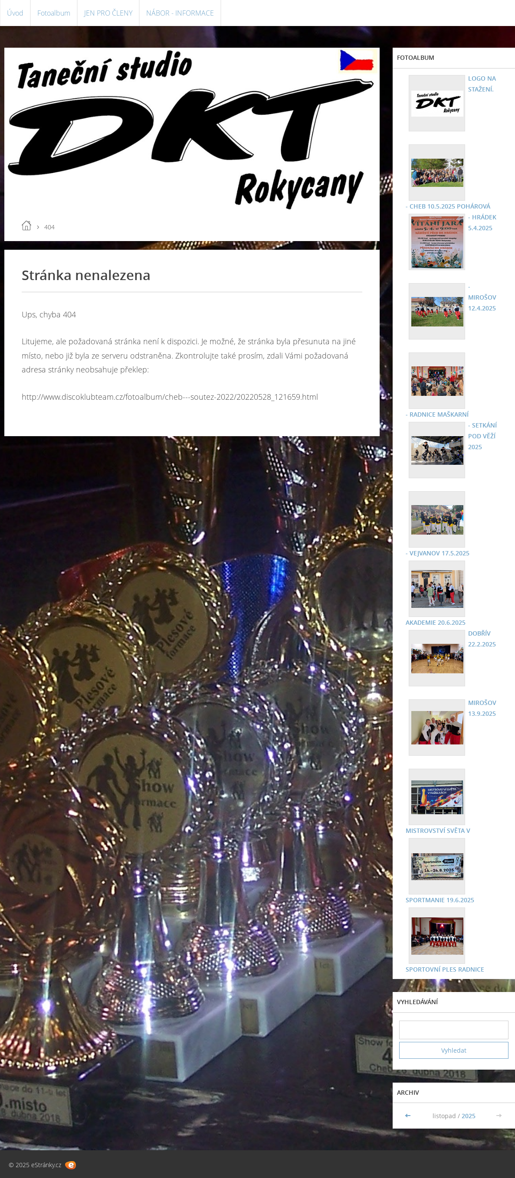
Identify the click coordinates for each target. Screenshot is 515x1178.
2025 (469, 1116)
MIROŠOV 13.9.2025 (482, 708)
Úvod (15, 13)
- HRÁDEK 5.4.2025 (482, 222)
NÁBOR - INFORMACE (180, 13)
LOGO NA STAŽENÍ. (482, 83)
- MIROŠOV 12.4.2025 (482, 297)
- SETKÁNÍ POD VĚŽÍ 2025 (482, 436)
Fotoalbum (53, 13)
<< (408, 1116)
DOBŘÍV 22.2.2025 (482, 638)
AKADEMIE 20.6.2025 (436, 622)
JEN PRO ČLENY (108, 13)
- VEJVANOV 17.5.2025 (437, 553)
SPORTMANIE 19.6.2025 (440, 900)
